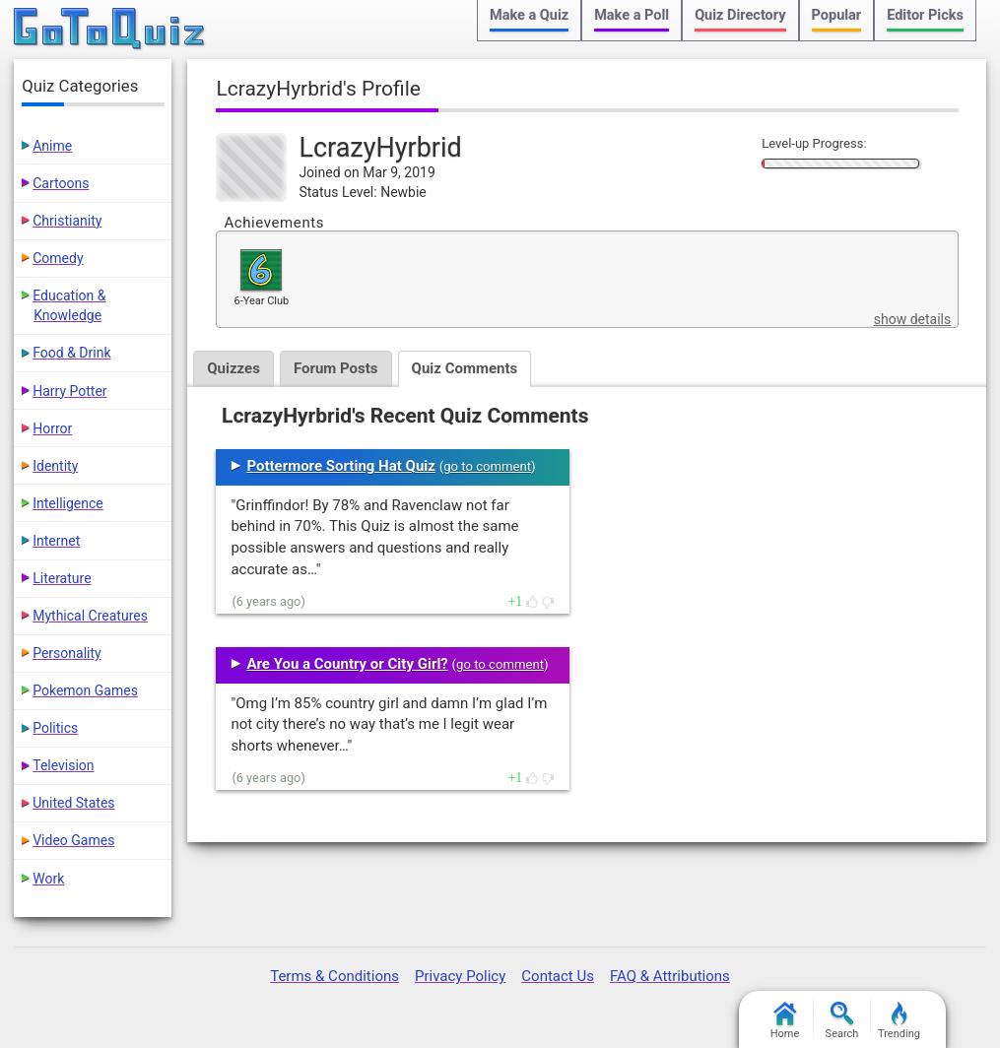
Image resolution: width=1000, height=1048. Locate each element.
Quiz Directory (740, 15)
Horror (52, 428)
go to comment (487, 466)
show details (912, 319)
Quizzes (233, 368)
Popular (837, 15)
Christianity (67, 221)
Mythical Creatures (90, 615)
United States (73, 803)
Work (48, 878)
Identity (55, 466)
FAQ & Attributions (670, 976)
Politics (55, 728)
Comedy (58, 258)
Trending (899, 1021)
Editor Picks (925, 15)
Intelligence (68, 503)
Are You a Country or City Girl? (346, 664)
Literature (62, 578)
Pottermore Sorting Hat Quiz (340, 466)
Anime (52, 146)
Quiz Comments (465, 368)
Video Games (73, 840)
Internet (56, 541)
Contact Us (557, 976)
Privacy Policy (460, 976)
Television (63, 765)
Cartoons (61, 183)
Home (785, 1021)
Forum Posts (336, 368)
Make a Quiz (529, 15)
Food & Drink (71, 352)
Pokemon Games (85, 690)
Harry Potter (69, 391)
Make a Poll (631, 15)
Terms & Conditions (334, 976)
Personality (66, 653)
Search (842, 1021)
